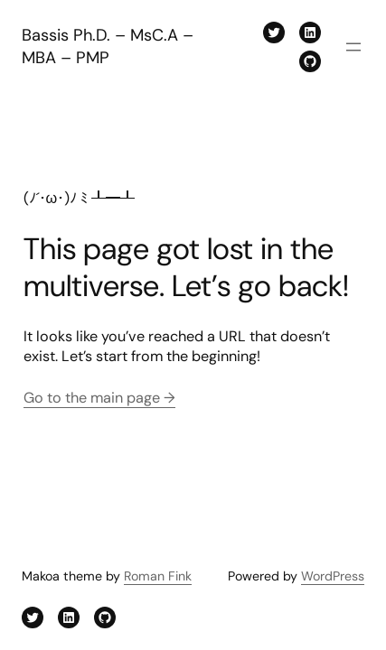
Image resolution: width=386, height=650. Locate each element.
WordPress (332, 576)
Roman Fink (158, 576)
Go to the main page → (99, 397)
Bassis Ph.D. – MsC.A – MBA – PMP (107, 46)
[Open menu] (353, 47)
